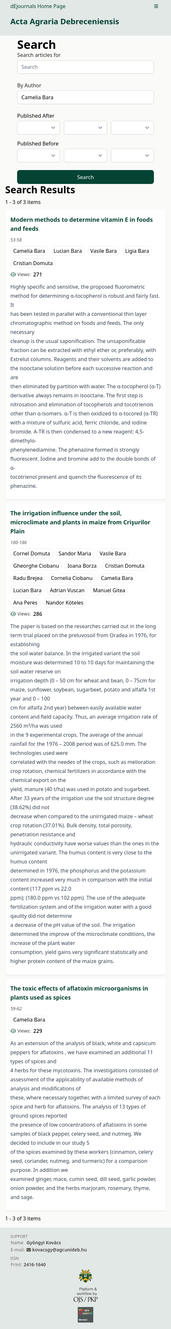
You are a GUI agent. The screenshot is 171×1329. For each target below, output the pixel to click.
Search (85, 177)
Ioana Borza (81, 565)
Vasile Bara (103, 250)
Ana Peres (25, 602)
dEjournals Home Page (37, 6)
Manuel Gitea (109, 590)
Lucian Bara (68, 250)
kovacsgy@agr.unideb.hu (59, 1250)
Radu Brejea (28, 578)
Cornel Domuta (31, 553)
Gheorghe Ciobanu (36, 565)
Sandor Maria (75, 553)
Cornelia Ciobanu (72, 578)
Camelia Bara (29, 250)
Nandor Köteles (65, 602)
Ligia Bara (137, 250)
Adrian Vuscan (67, 590)
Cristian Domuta (33, 263)
